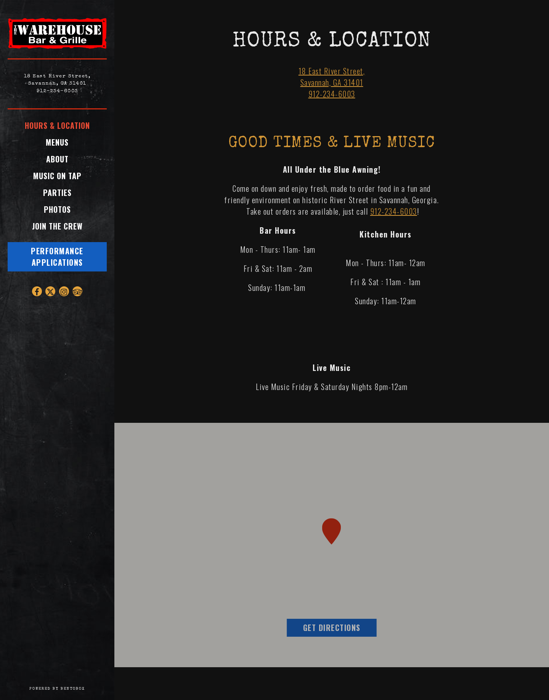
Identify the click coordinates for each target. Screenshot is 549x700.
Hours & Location (57, 125)
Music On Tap (57, 175)
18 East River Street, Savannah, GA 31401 (332, 76)
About (57, 159)
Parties (57, 192)
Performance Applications (57, 256)
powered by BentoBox (71, 688)
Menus (57, 142)
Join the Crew (59, 226)
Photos (57, 209)
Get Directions (340, 627)
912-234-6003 (57, 91)
